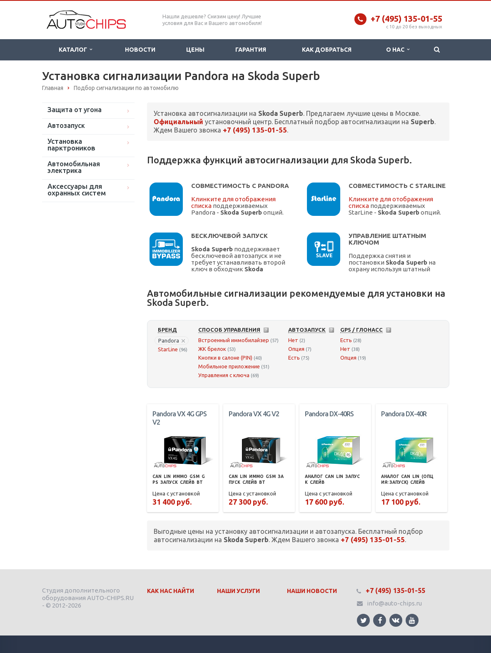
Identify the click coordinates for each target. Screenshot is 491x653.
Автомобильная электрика (73, 167)
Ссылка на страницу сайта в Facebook (380, 620)
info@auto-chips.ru (394, 603)
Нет (293, 340)
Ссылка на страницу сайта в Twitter (363, 620)
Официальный (178, 121)
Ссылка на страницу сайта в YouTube (412, 620)
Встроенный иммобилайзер (233, 340)
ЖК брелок (212, 349)
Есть (294, 357)
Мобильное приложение (229, 366)
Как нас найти (170, 591)
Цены (195, 49)
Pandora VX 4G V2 (254, 414)
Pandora (171, 340)
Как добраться (326, 49)
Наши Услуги (238, 591)
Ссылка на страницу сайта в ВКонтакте (395, 619)
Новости (140, 49)
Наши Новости (312, 591)
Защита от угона (74, 109)
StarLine (168, 349)
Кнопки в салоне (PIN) (225, 357)
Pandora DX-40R (403, 414)
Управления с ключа (223, 375)
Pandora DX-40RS (329, 414)
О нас (397, 49)
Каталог (75, 49)
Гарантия (250, 49)
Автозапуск (66, 125)
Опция (296, 349)
